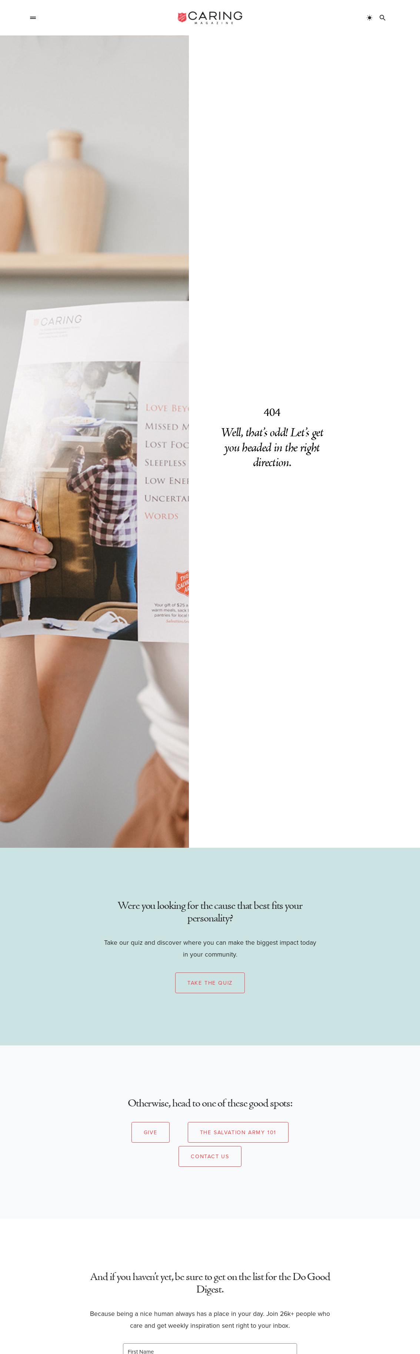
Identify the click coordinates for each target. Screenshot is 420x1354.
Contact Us (210, 1156)
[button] (33, 17)
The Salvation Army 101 (238, 1132)
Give (150, 1132)
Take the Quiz (210, 983)
